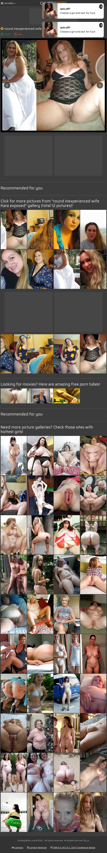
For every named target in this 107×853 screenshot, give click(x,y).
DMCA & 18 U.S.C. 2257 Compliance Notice (72, 847)
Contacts (17, 847)
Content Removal (37, 847)
